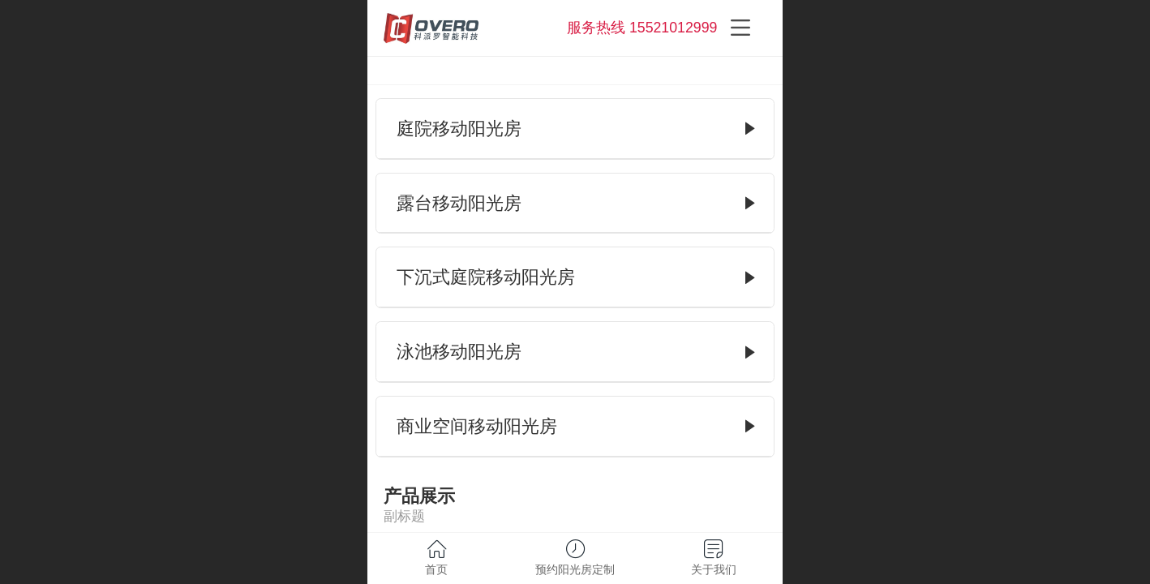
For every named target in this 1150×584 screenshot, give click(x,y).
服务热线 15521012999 (642, 27)
